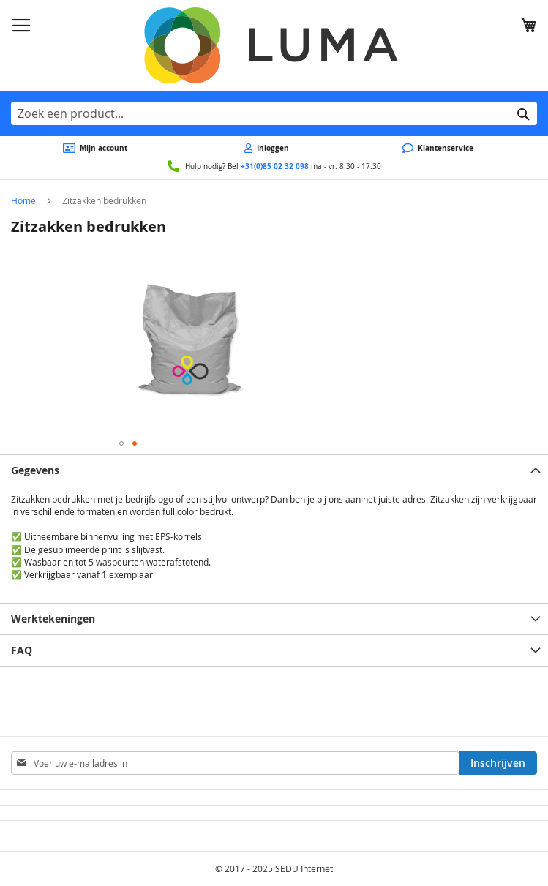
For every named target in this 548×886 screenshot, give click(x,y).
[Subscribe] (498, 763)
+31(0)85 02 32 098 (275, 166)
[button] (121, 443)
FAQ (21, 650)
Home (23, 200)
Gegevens (35, 470)
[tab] (274, 470)
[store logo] (274, 45)
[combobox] (274, 113)
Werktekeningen (53, 619)
